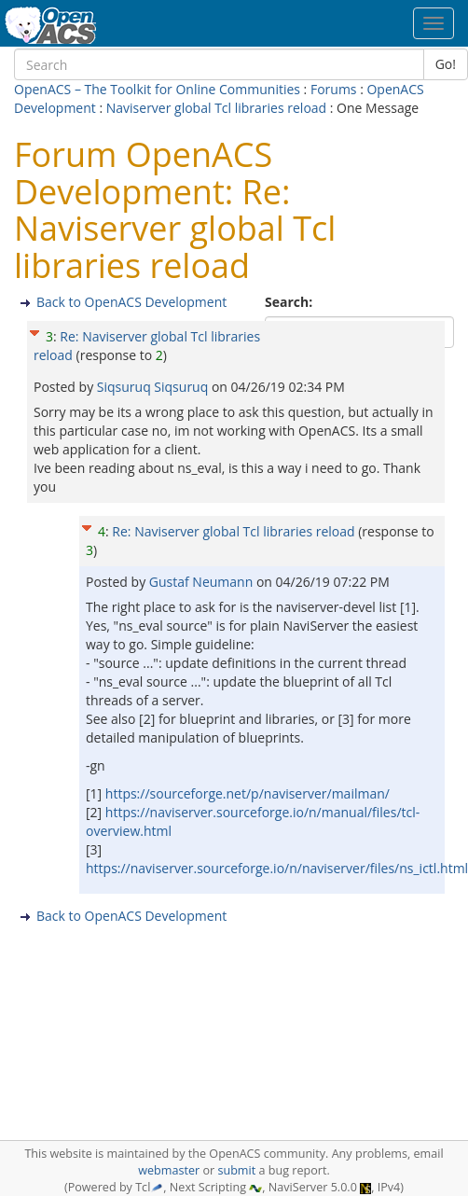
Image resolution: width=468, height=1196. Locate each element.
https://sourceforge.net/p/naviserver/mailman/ (247, 793)
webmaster (169, 1170)
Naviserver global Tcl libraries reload (216, 108)
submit (236, 1170)
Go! (445, 64)
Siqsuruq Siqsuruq (154, 387)
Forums (333, 89)
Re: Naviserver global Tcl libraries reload (233, 531)
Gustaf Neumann (202, 582)
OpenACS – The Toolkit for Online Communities (157, 89)
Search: (290, 302)
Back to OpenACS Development (131, 302)
